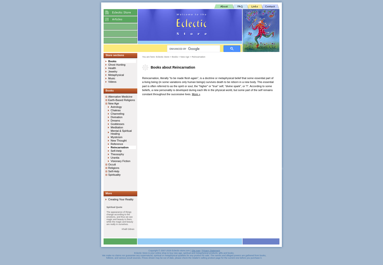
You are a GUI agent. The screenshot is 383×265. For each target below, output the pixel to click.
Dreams (115, 120)
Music (111, 78)
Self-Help (116, 150)
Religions (113, 167)
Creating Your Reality (120, 199)
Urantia (115, 157)
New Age (185, 57)
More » (196, 94)
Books (175, 57)
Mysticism (116, 137)
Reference (117, 144)
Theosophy (117, 154)
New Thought (119, 140)
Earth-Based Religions (121, 100)
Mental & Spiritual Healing (121, 132)
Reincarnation (198, 57)
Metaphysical (116, 74)
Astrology (116, 106)
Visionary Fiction (120, 161)
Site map (196, 250)
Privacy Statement (211, 250)
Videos (112, 81)
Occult (112, 164)
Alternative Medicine (120, 96)
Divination (116, 117)
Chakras (116, 110)
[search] (193, 49)
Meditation (117, 127)
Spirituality (114, 174)
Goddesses (117, 123)
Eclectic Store (162, 57)
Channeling (117, 113)
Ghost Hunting (116, 64)
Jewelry (112, 71)
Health (112, 68)
